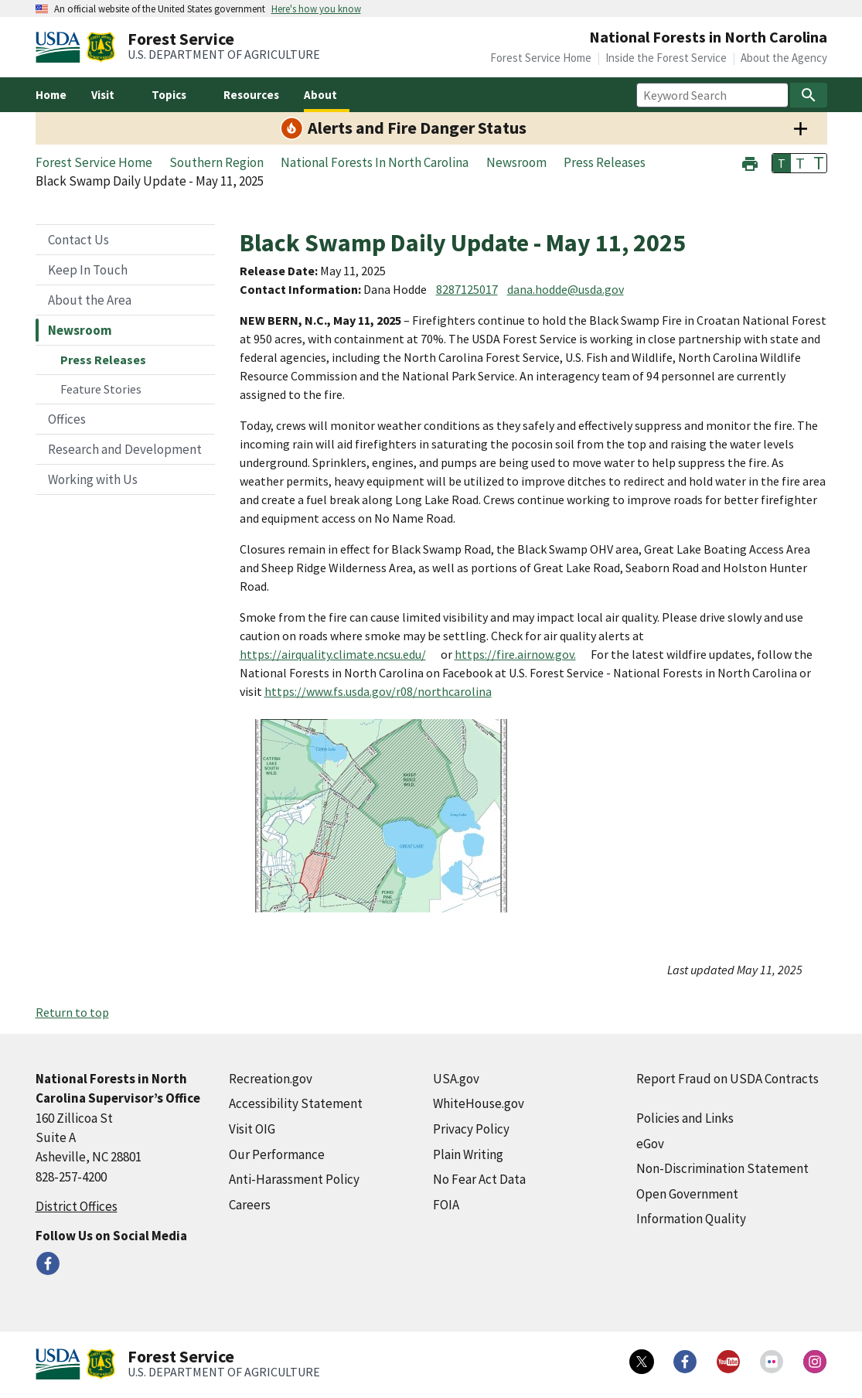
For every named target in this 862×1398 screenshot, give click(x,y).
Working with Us (93, 479)
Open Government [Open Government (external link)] (687, 1193)
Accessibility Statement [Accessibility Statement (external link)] (296, 1103)
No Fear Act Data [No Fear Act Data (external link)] (479, 1179)
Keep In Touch (88, 269)
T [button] (781, 163)
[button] (750, 162)
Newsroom (80, 330)
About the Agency (784, 58)
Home (51, 94)
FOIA (446, 1204)
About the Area (89, 300)
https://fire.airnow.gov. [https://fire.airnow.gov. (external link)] (515, 654)
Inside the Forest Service (666, 58)
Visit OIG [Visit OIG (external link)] (252, 1128)
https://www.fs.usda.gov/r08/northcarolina (378, 691)
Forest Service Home (540, 58)
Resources (251, 94)
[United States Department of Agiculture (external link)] (61, 47)
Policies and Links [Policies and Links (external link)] (685, 1118)
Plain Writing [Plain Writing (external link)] (468, 1154)
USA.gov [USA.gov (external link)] (456, 1078)
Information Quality (691, 1218)
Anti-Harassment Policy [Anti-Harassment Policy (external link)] (294, 1179)
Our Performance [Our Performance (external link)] (277, 1154)
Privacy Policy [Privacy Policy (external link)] (471, 1128)
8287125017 (467, 289)
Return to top (72, 1012)
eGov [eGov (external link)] (650, 1143)
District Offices (77, 1206)
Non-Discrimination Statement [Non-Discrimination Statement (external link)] (722, 1168)
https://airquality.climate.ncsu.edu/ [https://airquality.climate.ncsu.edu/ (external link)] (333, 654)
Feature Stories (100, 389)
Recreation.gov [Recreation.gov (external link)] (270, 1078)
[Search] (808, 95)
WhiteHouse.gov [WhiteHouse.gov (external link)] (478, 1103)
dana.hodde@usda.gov (565, 289)
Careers (250, 1204)
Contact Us (78, 239)
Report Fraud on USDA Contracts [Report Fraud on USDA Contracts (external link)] (727, 1078)
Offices (67, 419)
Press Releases (103, 359)
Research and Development (125, 449)
